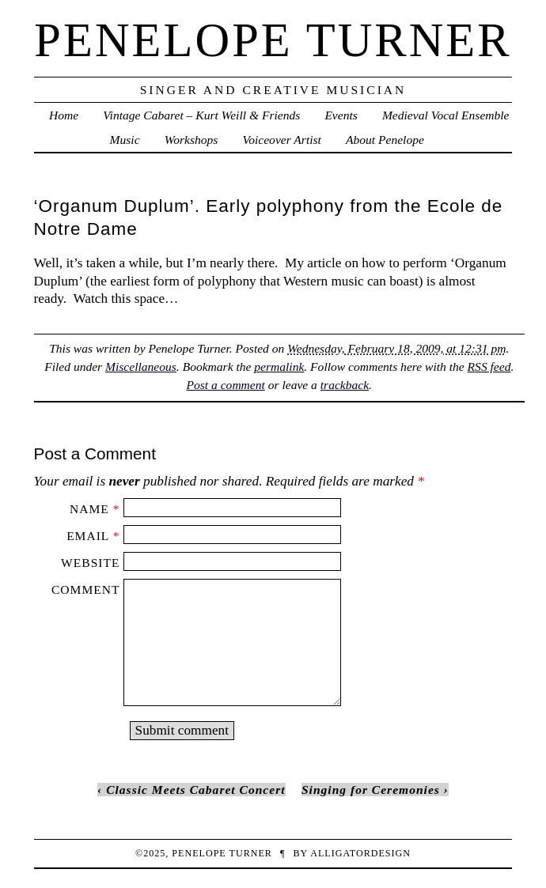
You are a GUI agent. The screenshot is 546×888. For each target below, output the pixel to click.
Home (63, 115)
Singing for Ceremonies (370, 789)
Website (90, 562)
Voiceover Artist (281, 139)
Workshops (191, 139)
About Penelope (385, 139)
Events (340, 115)
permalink (279, 366)
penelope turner (272, 39)
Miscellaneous (140, 366)
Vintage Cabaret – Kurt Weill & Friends (201, 115)
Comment (85, 589)
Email (87, 535)
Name (89, 509)
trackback (344, 384)
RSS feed (489, 366)
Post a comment (226, 384)
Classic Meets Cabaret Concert (195, 789)
